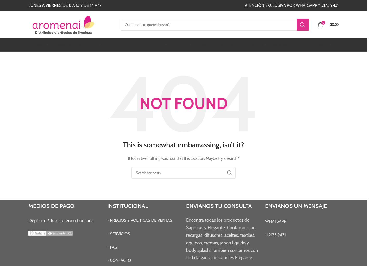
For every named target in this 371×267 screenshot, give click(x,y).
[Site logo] (70, 24)
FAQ (114, 247)
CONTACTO (120, 260)
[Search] (215, 25)
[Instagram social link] (156, 5)
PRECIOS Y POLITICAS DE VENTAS (141, 220)
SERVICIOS (120, 233)
